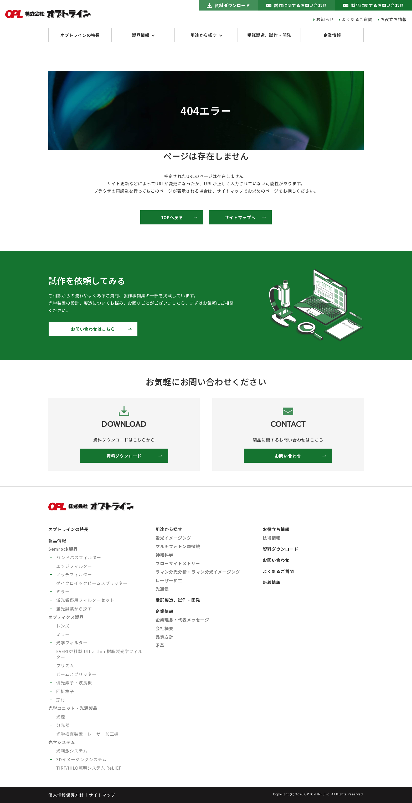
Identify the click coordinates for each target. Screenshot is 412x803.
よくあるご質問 (357, 19)
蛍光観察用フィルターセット (85, 600)
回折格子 (65, 691)
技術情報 (272, 538)
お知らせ (324, 19)
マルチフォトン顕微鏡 (178, 546)
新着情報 (272, 582)
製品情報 (141, 35)
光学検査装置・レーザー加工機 (87, 734)
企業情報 (332, 35)
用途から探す (203, 35)
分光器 (63, 725)
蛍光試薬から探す (74, 608)
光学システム (61, 742)
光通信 (162, 589)
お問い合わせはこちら (93, 329)
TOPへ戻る (172, 217)
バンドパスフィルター (78, 557)
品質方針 (164, 637)
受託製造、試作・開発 (269, 35)
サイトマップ (102, 795)
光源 (60, 717)
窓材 (60, 699)
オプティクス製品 (66, 617)
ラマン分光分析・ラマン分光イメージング (198, 572)
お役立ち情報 (393, 19)
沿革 (160, 645)
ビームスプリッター (76, 674)
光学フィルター (71, 642)
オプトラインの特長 (80, 35)
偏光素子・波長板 (74, 682)
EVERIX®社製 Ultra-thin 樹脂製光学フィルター (99, 654)
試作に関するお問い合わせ (300, 5)
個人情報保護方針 (66, 795)
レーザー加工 (169, 580)
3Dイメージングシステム (81, 759)
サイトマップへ (240, 217)
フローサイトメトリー (178, 563)
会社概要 (164, 628)
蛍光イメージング (173, 538)
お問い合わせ (288, 456)
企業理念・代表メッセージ (182, 619)
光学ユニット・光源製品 (72, 708)
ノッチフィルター (74, 574)
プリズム (65, 665)
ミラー (63, 591)
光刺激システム (71, 750)
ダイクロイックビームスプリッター (91, 583)
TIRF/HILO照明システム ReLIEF (88, 768)
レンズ (63, 626)
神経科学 (164, 554)
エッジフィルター (74, 566)
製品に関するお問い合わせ (377, 5)
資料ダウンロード (231, 5)
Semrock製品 (63, 549)
